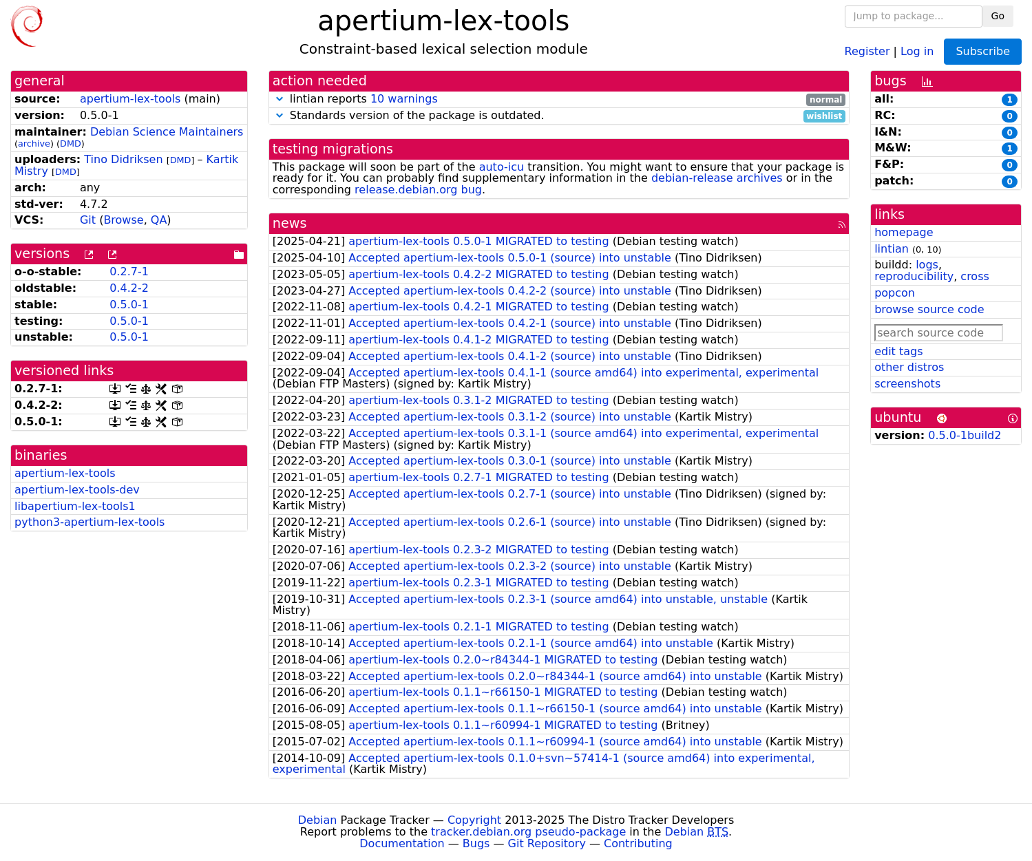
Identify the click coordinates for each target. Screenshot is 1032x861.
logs (927, 264)
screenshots (907, 383)
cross (974, 276)
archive (34, 143)
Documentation (401, 843)
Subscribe (983, 51)
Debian (317, 820)
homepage (903, 232)
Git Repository (547, 843)
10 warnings (404, 98)
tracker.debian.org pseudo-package (528, 831)
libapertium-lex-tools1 (75, 506)
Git (88, 219)
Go (997, 15)
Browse (123, 219)
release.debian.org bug (418, 189)
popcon (894, 292)
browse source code (929, 309)
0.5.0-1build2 (964, 435)
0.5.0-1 (129, 304)
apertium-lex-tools (130, 98)
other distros (909, 367)
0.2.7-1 (129, 271)
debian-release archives (717, 177)
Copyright (474, 820)
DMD (70, 143)
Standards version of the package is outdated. (559, 116)
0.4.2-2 (129, 288)
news (290, 223)
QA (159, 219)
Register (867, 50)
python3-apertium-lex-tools (89, 522)
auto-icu (501, 166)
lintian (891, 248)
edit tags (898, 351)
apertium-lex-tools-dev (77, 489)
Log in (917, 50)
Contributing (638, 843)
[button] (279, 98)
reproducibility (914, 276)
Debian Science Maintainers (167, 131)
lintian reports (559, 99)
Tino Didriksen (123, 159)
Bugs (476, 843)
